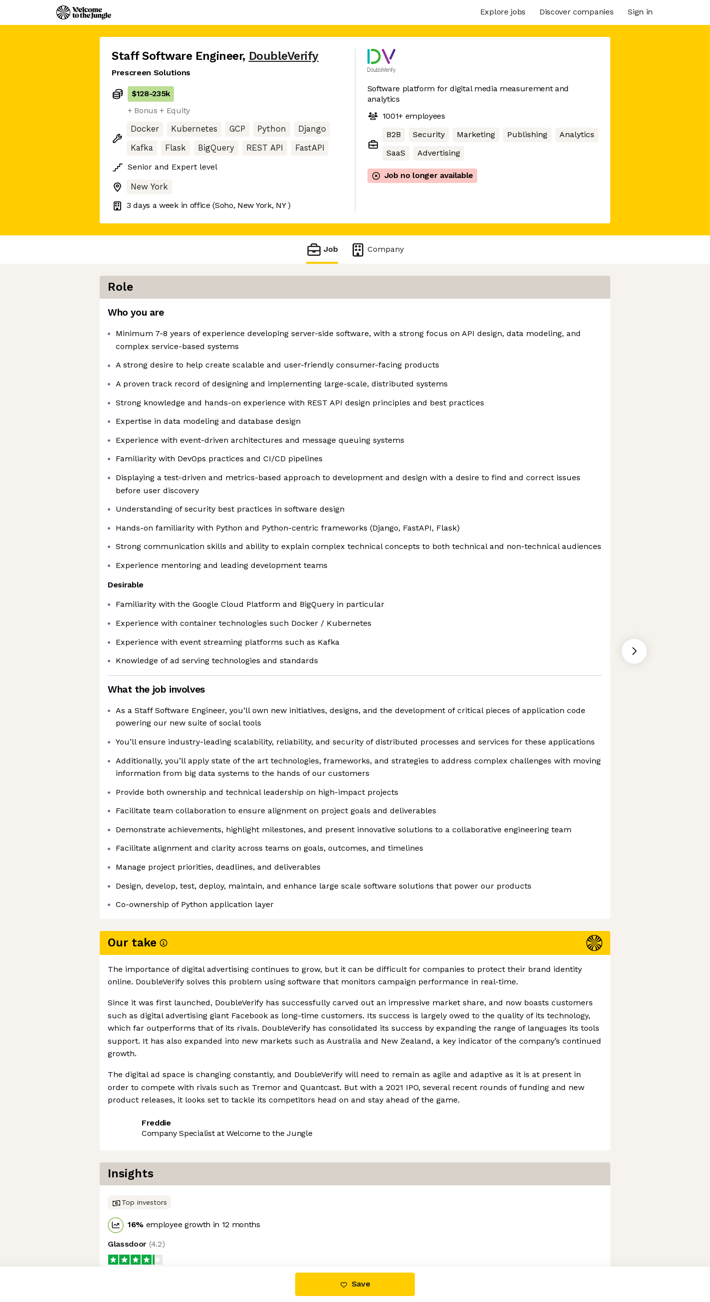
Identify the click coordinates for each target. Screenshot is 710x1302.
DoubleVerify (284, 56)
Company (377, 249)
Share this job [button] (139, 1224)
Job (322, 249)
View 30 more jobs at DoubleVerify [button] (247, 1224)
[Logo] (83, 12)
